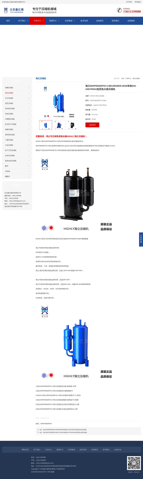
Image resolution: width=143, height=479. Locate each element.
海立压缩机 (9, 93)
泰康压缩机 (9, 129)
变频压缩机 (9, 88)
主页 (122, 78)
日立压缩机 (9, 98)
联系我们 (138, 2)
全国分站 (117, 450)
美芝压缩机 (9, 103)
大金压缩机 (9, 145)
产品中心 (37, 21)
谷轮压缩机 (9, 114)
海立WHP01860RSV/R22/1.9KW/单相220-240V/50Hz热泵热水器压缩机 (65, 432)
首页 (8, 21)
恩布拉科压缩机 (10, 161)
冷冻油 (7, 171)
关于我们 (129, 2)
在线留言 (100, 21)
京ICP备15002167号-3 (39, 472)
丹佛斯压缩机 (10, 119)
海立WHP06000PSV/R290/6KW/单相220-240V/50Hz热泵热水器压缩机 (65, 429)
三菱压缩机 (9, 140)
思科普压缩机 (10, 135)
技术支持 (84, 21)
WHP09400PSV (46, 424)
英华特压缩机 (10, 108)
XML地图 (51, 472)
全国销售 (131, 21)
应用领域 (68, 21)
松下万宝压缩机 (10, 150)
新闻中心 (53, 21)
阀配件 (7, 176)
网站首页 (25, 450)
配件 (6, 166)
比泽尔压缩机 (10, 155)
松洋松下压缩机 (10, 124)
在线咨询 (92, 125)
